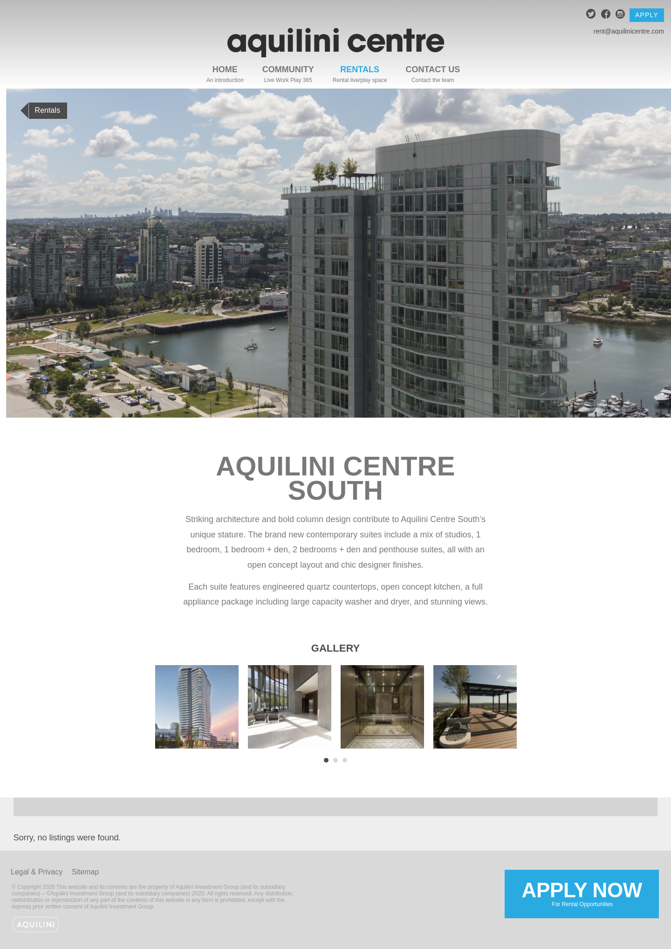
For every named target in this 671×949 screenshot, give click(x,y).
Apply (646, 15)
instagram (620, 15)
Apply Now (579, 893)
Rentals (359, 69)
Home (225, 69)
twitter (591, 15)
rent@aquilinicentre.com (629, 31)
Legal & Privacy (36, 872)
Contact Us (433, 69)
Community (288, 69)
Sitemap (85, 872)
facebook (606, 15)
